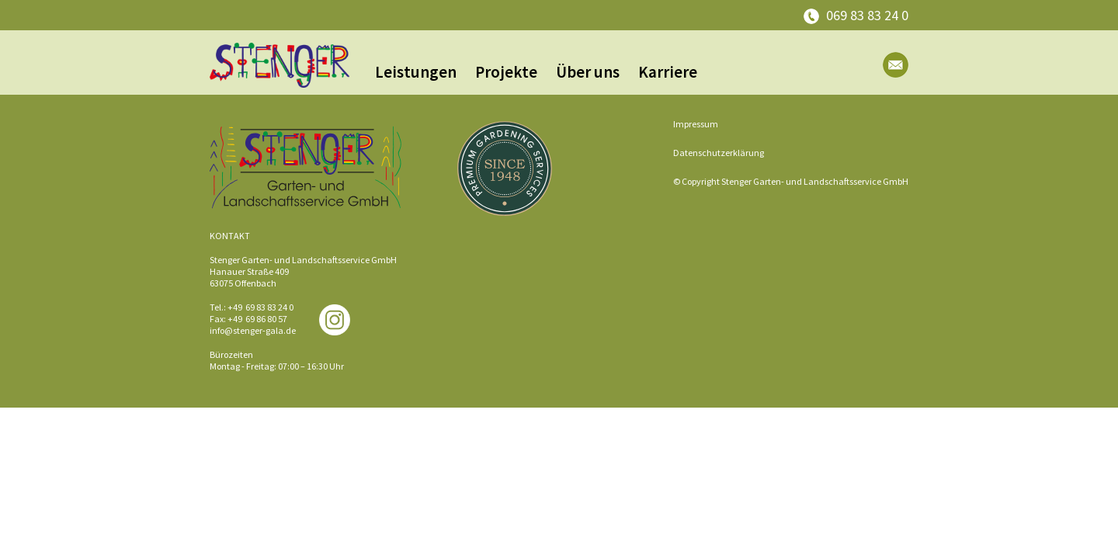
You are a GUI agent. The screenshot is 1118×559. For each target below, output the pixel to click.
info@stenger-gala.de (253, 330)
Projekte (506, 71)
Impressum (695, 124)
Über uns (588, 71)
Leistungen (416, 71)
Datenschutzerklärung (718, 152)
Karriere (667, 71)
